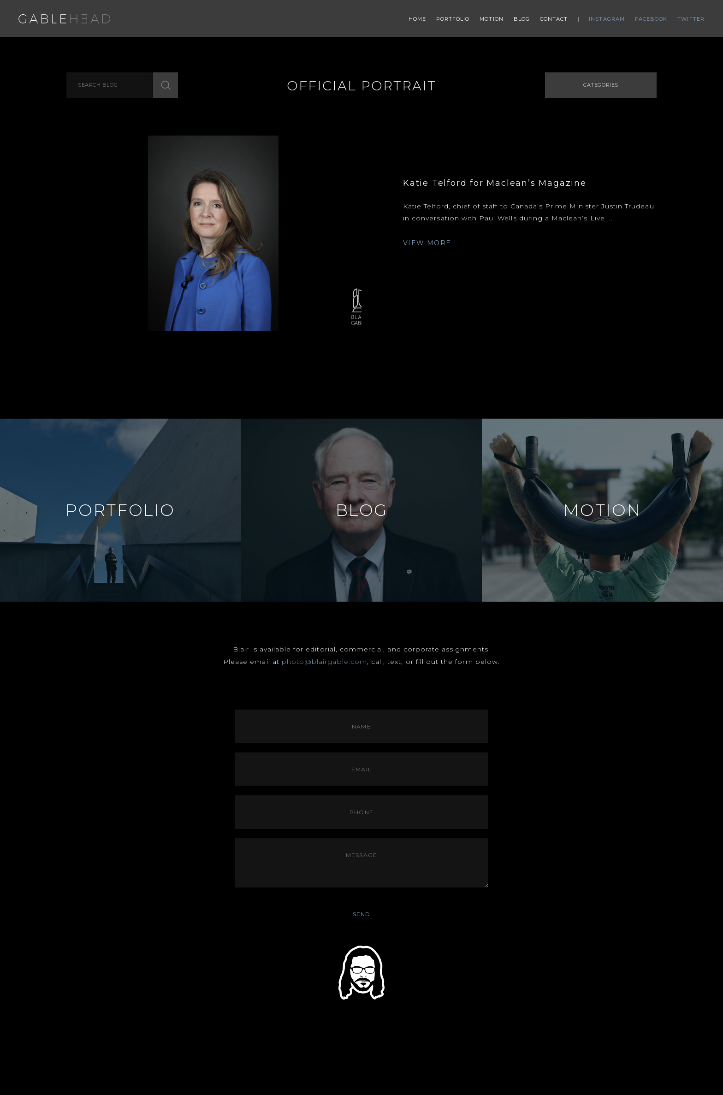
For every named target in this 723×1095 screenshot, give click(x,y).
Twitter (691, 19)
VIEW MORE (427, 243)
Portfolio (453, 19)
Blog (522, 19)
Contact (554, 19)
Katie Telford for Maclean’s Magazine (495, 183)
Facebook (651, 19)
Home (417, 19)
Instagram (607, 19)
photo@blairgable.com (324, 661)
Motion (492, 19)
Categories (600, 85)
